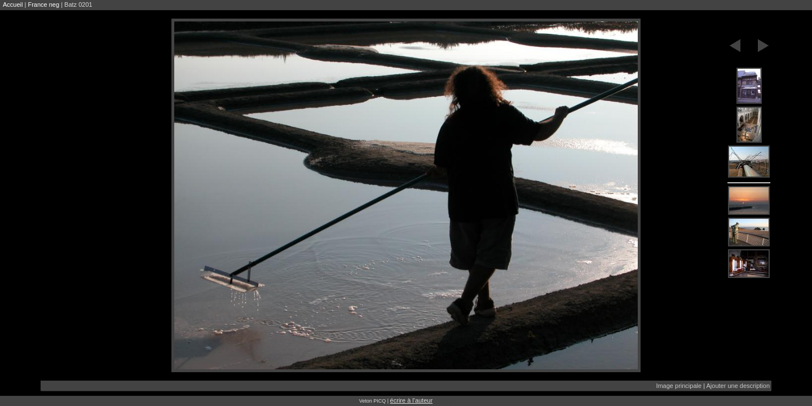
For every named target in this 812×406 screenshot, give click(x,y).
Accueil (13, 4)
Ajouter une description (738, 385)
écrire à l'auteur (411, 400)
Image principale (678, 385)
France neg (43, 4)
